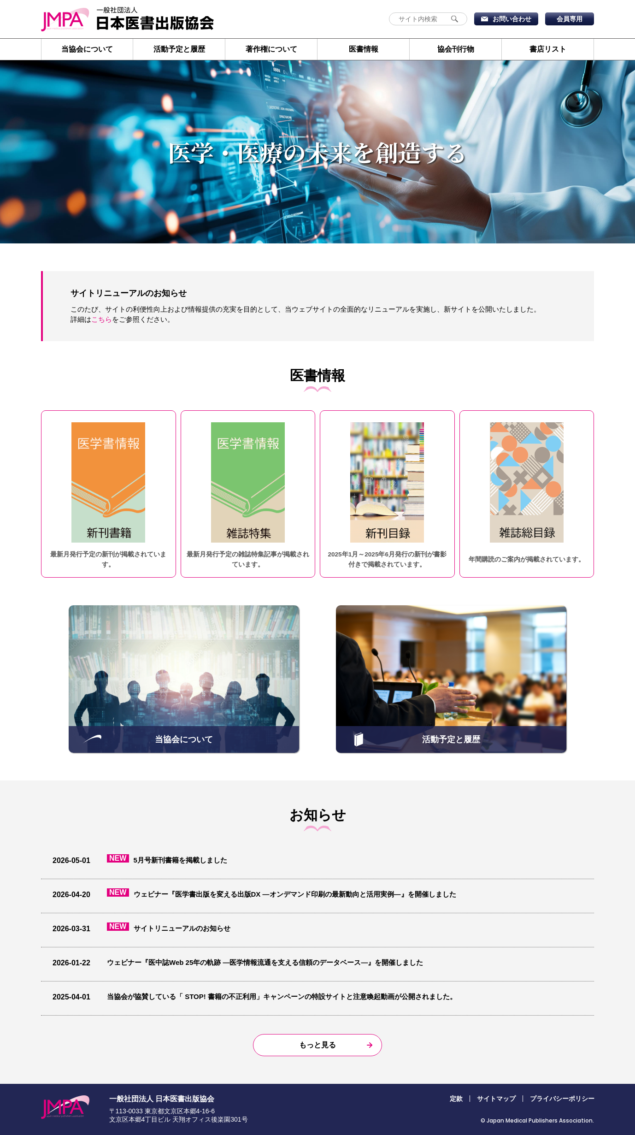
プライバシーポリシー (562, 1098)
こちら (101, 319)
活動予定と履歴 (179, 49)
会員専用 (569, 19)
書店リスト (547, 49)
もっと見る (317, 1045)
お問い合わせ (512, 19)
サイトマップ (496, 1098)
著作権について (271, 49)
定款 (456, 1098)
